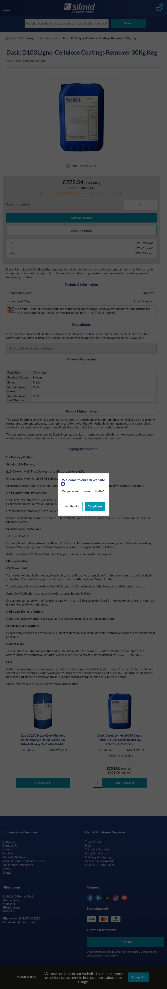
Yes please (95, 506)
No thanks (72, 506)
